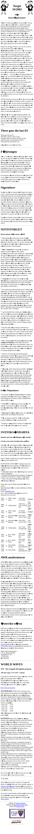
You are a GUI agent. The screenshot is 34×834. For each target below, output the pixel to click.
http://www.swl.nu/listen (8, 688)
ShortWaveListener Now (20, 805)
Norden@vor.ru (9, 491)
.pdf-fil (7, 799)
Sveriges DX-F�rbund (7, 786)
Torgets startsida (20, 803)
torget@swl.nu (20, 806)
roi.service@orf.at (6, 644)
